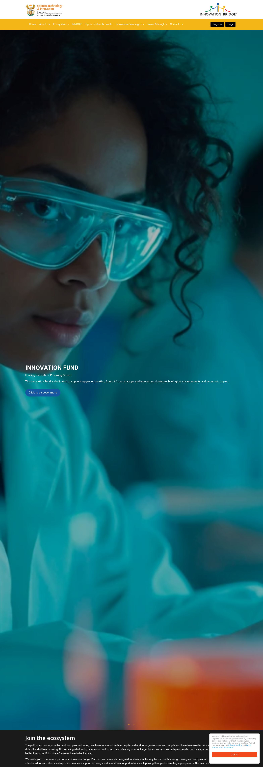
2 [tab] (134, 724)
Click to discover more (43, 392)
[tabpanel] (131, 380)
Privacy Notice (219, 744)
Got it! (234, 754)
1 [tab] (129, 724)
